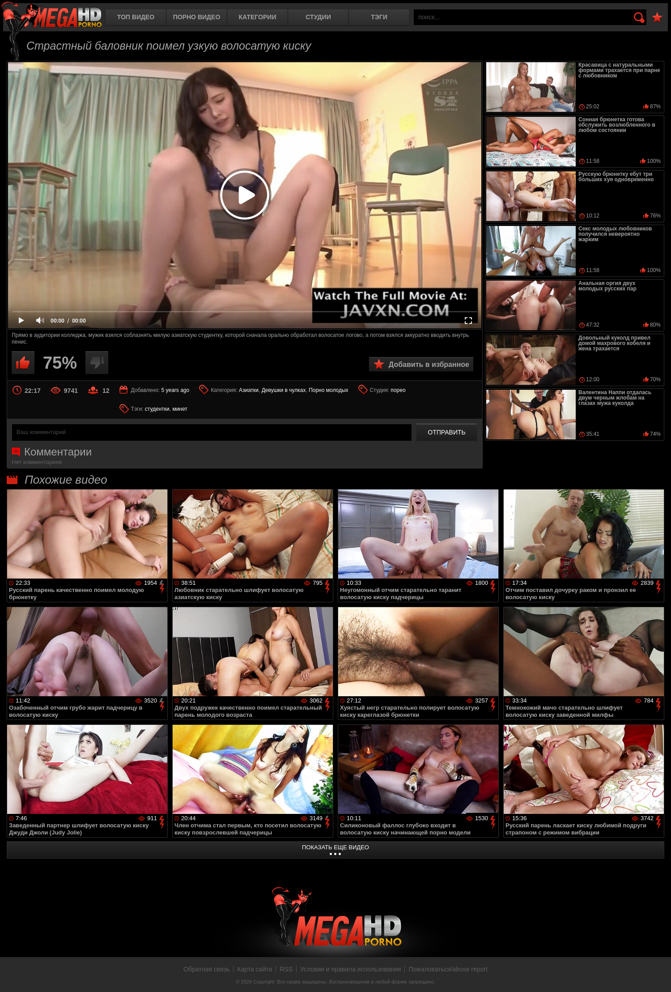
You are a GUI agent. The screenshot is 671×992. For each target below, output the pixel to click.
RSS (286, 969)
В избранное (657, 18)
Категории (257, 17)
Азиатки (249, 390)
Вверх (657, 975)
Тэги (379, 17)
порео (398, 390)
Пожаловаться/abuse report (448, 969)
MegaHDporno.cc (51, 15)
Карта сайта (254, 969)
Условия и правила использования (350, 969)
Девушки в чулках (284, 390)
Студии (318, 17)
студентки (157, 409)
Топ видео (135, 17)
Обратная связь (206, 969)
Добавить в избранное (429, 364)
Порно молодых (328, 390)
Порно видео (197, 17)
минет (179, 409)
